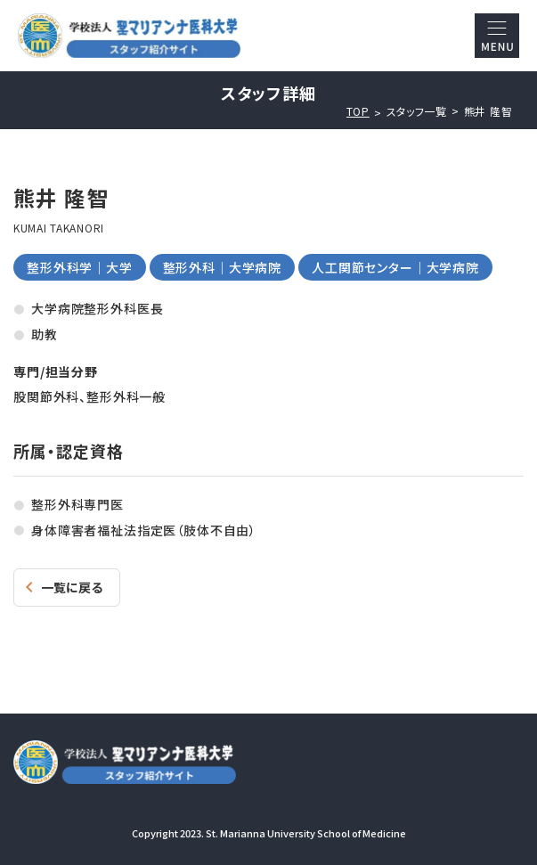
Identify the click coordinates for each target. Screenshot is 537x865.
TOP (358, 111)
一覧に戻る (71, 587)
